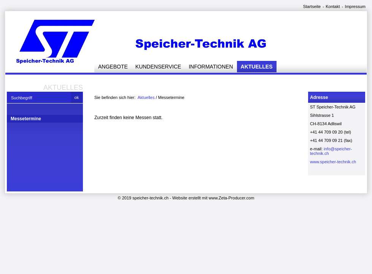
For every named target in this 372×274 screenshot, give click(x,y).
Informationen (211, 67)
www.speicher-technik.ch (333, 161)
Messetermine (26, 118)
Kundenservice (158, 67)
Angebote (113, 67)
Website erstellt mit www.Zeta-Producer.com (213, 198)
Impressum (355, 6)
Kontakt (333, 6)
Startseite (312, 6)
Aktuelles (257, 67)
